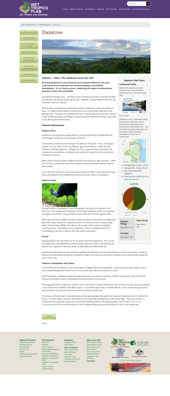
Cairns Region (47, 347)
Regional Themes (76, 9)
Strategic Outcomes (72, 360)
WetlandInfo (124, 116)
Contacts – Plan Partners (93, 358)
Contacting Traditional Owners (29, 67)
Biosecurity (23, 350)
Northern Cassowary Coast (50, 360)
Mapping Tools (70, 343)
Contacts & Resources (141, 9)
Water (21, 352)
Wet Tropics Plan (28, 24)
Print (49, 316)
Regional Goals (70, 358)
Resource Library (29, 80)
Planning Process (71, 350)
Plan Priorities (111, 9)
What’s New (91, 350)
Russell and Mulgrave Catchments (50, 351)
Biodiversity (24, 347)
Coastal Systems (25, 357)
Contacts (91, 362)
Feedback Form (93, 355)
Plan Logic (68, 355)
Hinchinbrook (47, 371)
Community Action (29, 52)
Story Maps (68, 345)
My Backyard (90, 9)
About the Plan (125, 9)
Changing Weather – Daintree (29, 45)
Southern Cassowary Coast (50, 365)
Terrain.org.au (135, 360)
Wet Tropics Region (94, 343)
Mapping (100, 9)
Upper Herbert (47, 369)
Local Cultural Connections (28, 59)
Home (65, 9)
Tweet (44, 323)
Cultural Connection (27, 343)
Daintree (45, 343)
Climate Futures (25, 345)
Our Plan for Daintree (28, 32)
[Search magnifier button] (148, 4)
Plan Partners (29, 74)
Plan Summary (70, 353)
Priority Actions (29, 38)
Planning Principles (94, 345)
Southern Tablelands (50, 357)
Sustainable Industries (28, 355)
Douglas (45, 345)
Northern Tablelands (50, 354)
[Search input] (136, 4)
